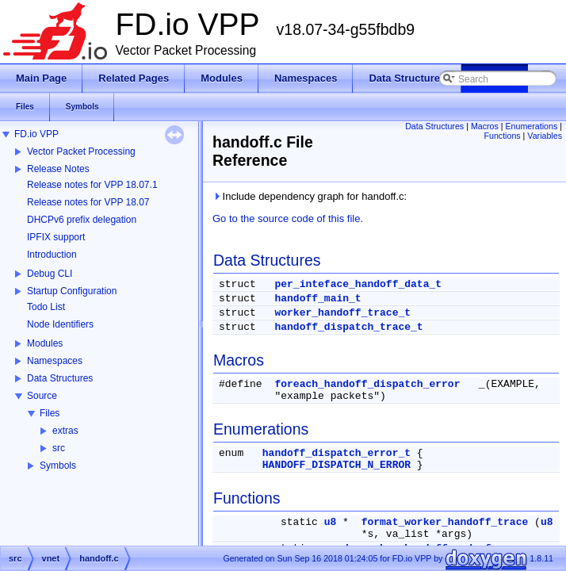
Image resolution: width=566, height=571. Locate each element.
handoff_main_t (317, 299)
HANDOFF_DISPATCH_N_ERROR (336, 465)
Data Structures (60, 378)
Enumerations (532, 126)
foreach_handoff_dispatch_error (367, 384)
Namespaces (54, 360)
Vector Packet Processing (81, 151)
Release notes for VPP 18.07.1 (92, 184)
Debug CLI (49, 273)
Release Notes (58, 168)
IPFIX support (56, 237)
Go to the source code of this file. (287, 218)
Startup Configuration (72, 291)
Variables (544, 135)
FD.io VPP (36, 134)
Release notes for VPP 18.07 (88, 202)
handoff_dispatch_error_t (336, 453)
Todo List (46, 306)
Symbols (58, 465)
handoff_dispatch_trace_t (348, 327)
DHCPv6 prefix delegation (81, 219)
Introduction (52, 254)
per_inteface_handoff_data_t (358, 284)
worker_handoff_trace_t (342, 313)
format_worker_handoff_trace (445, 522)
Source (42, 395)
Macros (485, 126)
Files (49, 413)
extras (65, 430)
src (58, 448)
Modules (45, 343)
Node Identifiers (60, 324)
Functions (502, 135)
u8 (330, 522)
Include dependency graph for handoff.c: (309, 196)
